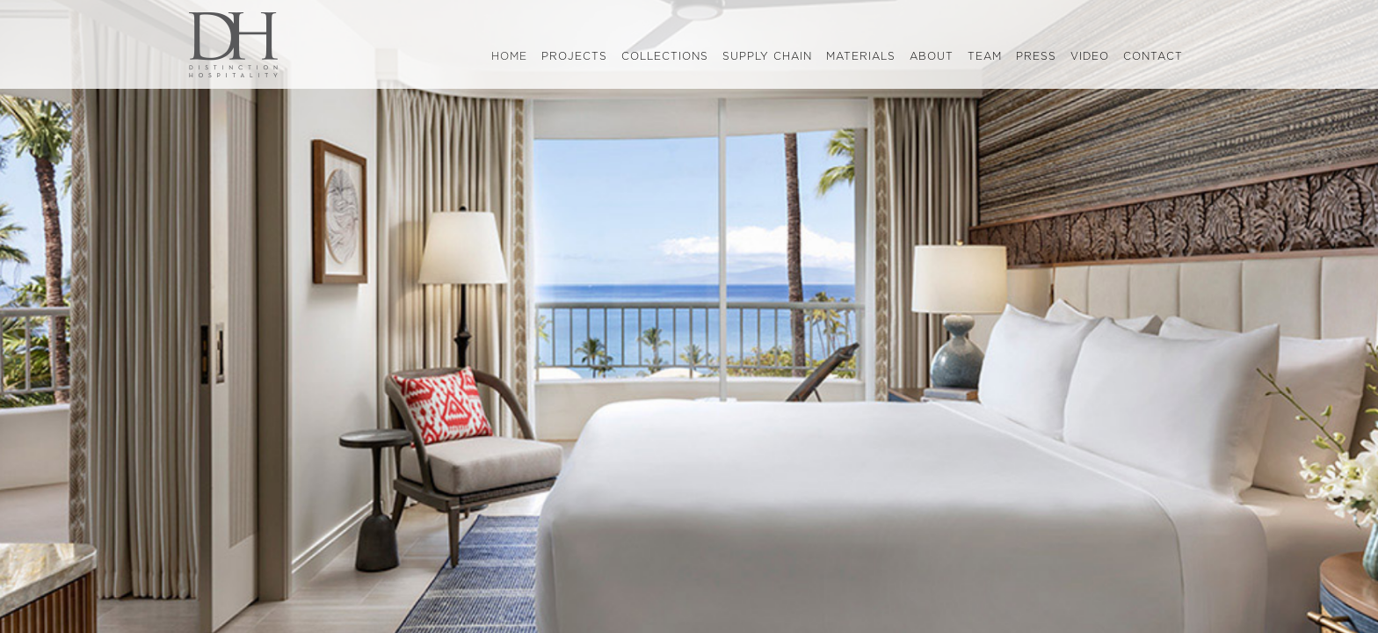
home (512, 57)
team (985, 56)
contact (1153, 56)
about (932, 56)
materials (861, 56)
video (1089, 56)
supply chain (767, 56)
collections (664, 56)
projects (574, 56)
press (1036, 56)
